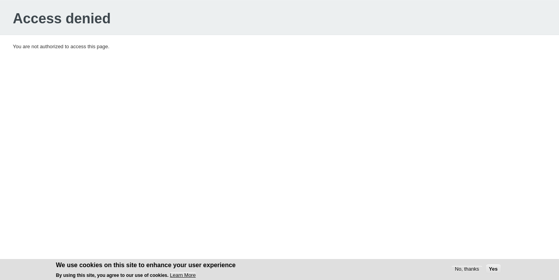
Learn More (183, 276)
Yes (493, 270)
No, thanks (467, 270)
